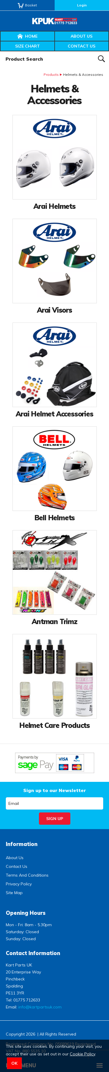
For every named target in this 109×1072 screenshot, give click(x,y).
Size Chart (27, 46)
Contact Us (81, 46)
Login (82, 5)
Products (51, 74)
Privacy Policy (19, 884)
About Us (81, 36)
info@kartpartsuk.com (40, 1007)
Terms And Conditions (27, 875)
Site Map (14, 892)
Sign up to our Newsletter (54, 790)
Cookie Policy (82, 1054)
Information (21, 844)
